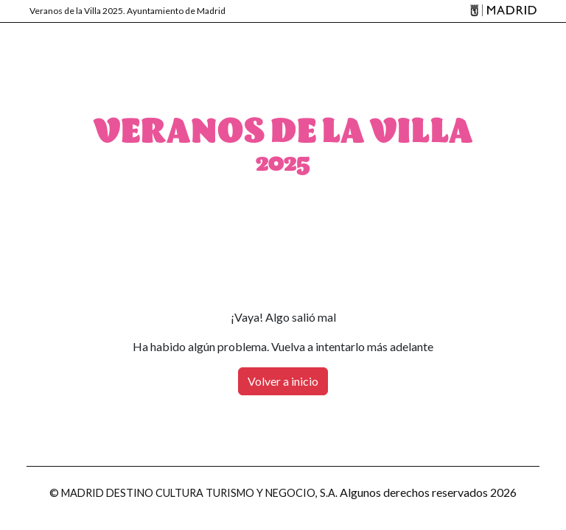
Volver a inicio (283, 381)
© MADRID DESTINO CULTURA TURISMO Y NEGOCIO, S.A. (193, 493)
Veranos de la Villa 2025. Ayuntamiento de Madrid (127, 10)
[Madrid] (501, 11)
